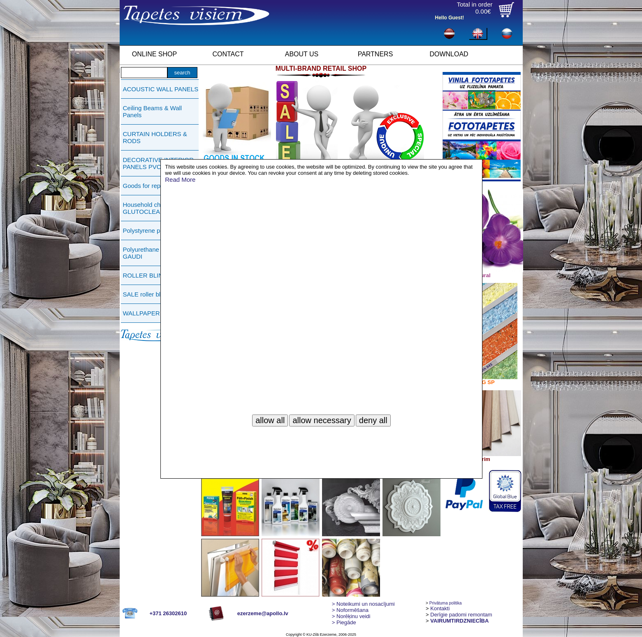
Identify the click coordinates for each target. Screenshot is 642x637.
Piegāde (344, 622)
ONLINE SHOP (154, 54)
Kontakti (440, 608)
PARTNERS (375, 54)
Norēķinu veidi (351, 616)
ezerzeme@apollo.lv (262, 613)
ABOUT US (302, 54)
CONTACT (227, 54)
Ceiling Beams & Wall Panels (152, 111)
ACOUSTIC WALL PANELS (161, 89)
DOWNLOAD (448, 54)
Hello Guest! (449, 18)
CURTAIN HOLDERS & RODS (155, 137)
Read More (180, 179)
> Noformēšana (350, 610)
